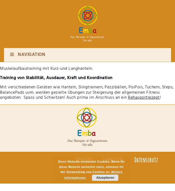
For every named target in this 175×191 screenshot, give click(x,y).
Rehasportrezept (144, 97)
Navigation (27, 54)
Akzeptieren (105, 178)
